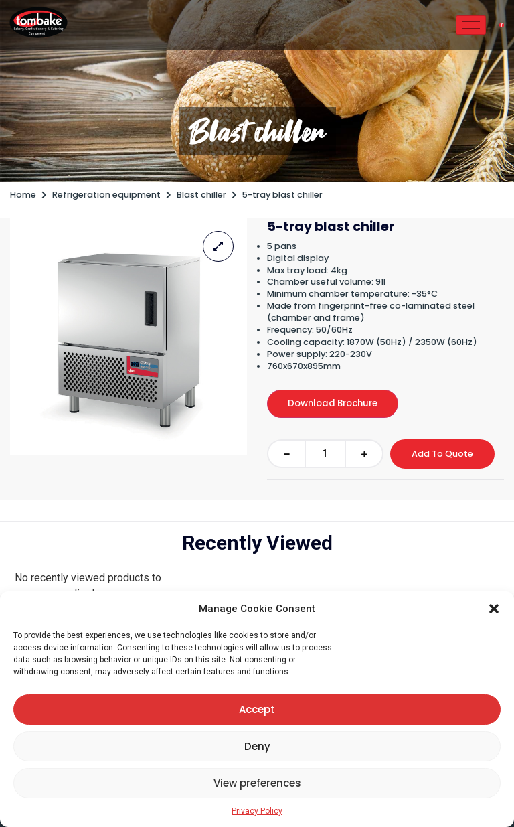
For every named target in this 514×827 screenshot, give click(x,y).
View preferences (257, 783)
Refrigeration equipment (106, 194)
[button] (494, 608)
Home (23, 194)
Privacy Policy (257, 811)
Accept (257, 709)
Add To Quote (442, 453)
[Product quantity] (325, 453)
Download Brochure (332, 403)
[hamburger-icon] (471, 25)
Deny (257, 746)
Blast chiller (257, 131)
